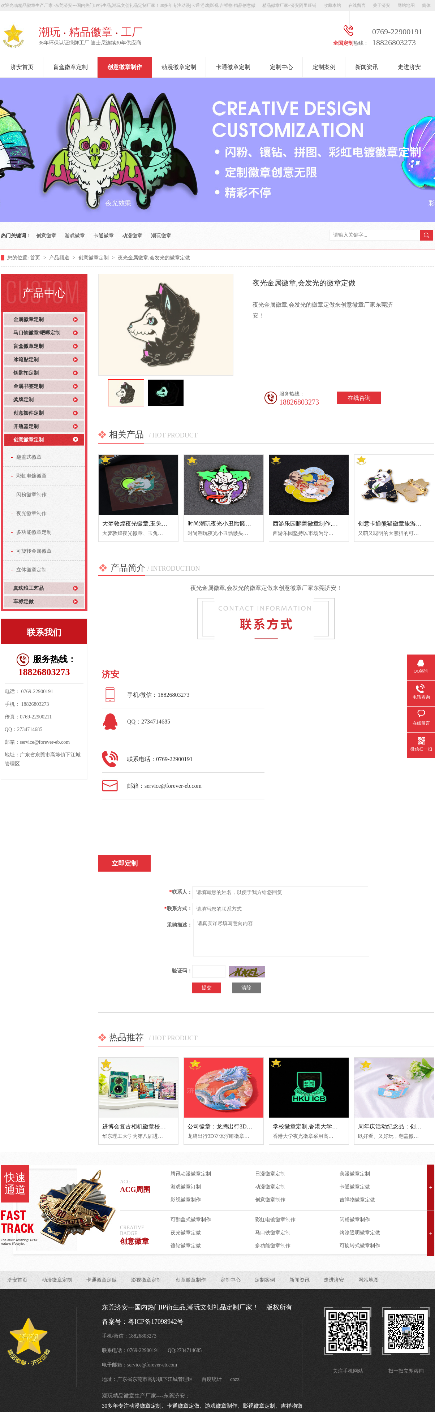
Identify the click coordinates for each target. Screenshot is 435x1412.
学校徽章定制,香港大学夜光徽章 (314, 1126)
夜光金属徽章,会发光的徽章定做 (154, 257)
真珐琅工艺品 (28, 588)
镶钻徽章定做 (186, 1245)
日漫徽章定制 (270, 1173)
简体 (426, 5)
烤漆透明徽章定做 (360, 1232)
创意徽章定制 (94, 257)
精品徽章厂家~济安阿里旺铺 (289, 5)
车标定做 (23, 601)
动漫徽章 (132, 235)
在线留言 (357, 5)
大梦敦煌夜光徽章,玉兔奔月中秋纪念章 (152, 524)
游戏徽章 (75, 235)
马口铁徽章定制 (272, 1232)
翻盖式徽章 (29, 457)
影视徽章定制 (146, 1280)
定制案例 (324, 67)
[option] (126, 393)
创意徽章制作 (124, 67)
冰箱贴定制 (26, 359)
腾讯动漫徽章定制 (191, 1173)
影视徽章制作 (186, 1199)
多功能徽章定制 (34, 532)
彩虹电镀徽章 (31, 476)
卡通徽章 (104, 235)
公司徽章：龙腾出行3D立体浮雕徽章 (234, 1126)
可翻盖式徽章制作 (191, 1219)
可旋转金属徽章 (34, 551)
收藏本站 (332, 5)
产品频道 (60, 257)
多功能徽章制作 (272, 1245)
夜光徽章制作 (31, 513)
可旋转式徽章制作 (360, 1245)
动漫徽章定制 (178, 67)
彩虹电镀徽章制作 (275, 1219)
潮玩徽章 (161, 235)
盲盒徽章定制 (70, 67)
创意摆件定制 (28, 413)
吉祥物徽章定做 (357, 1199)
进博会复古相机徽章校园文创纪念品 (148, 1126)
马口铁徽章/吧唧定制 (36, 333)
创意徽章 (46, 235)
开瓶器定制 (26, 426)
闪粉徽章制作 (31, 494)
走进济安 (409, 67)
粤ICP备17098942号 (156, 1321)
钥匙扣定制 (26, 373)
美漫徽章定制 (355, 1173)
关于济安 (381, 5)
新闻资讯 (366, 67)
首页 (36, 257)
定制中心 (281, 67)
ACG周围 (135, 1189)
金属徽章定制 (28, 319)
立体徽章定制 (31, 570)
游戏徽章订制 (186, 1186)
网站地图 (406, 5)
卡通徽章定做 (355, 1186)
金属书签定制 (28, 386)
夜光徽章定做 (186, 1232)
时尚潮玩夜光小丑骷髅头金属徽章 (231, 524)
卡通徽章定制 (233, 67)
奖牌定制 (23, 399)
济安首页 (22, 67)
